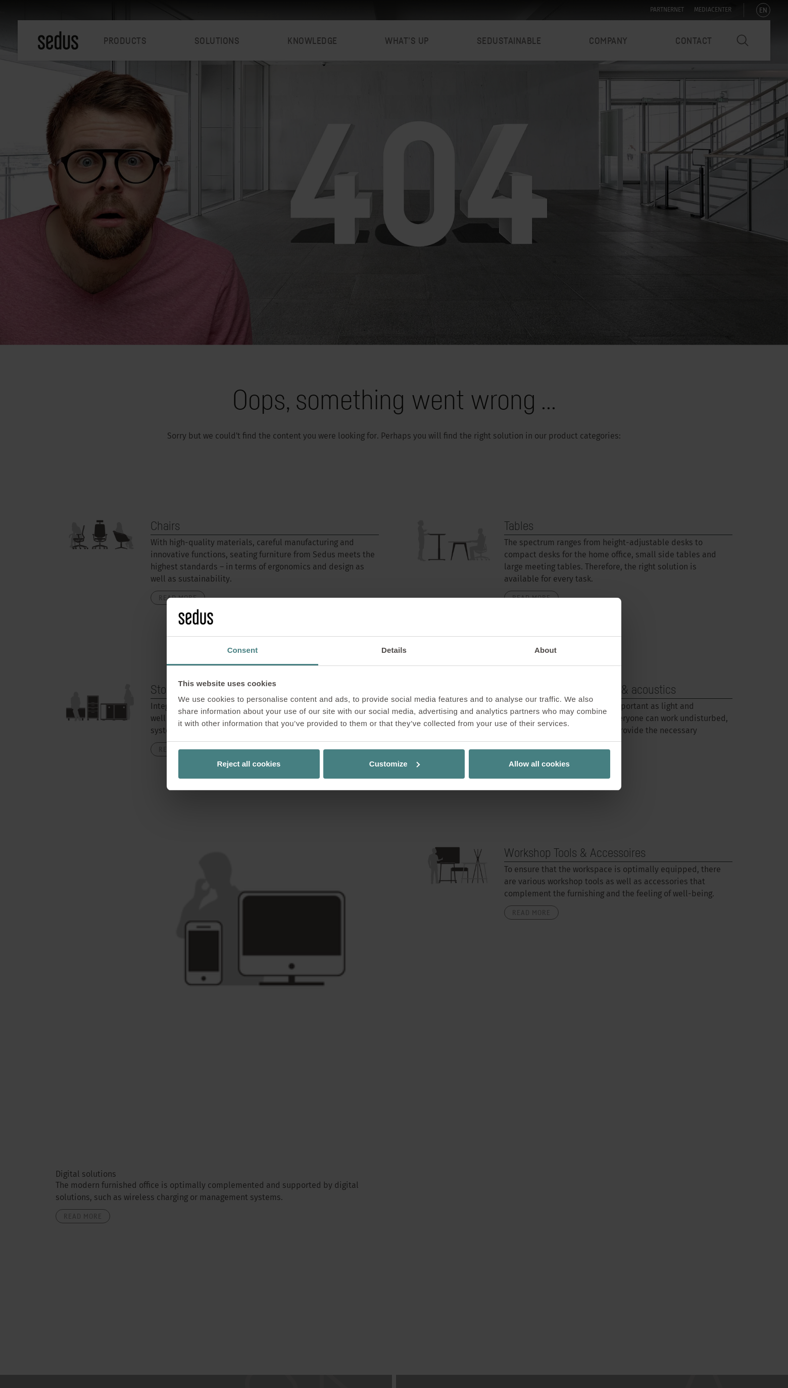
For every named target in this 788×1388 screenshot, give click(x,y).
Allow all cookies (539, 763)
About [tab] (545, 650)
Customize (394, 763)
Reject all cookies (249, 763)
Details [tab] (394, 650)
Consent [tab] (242, 650)
